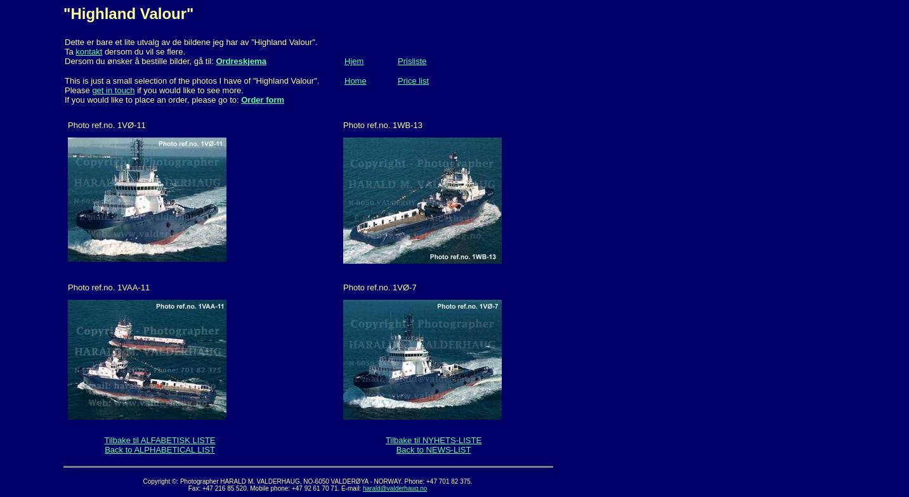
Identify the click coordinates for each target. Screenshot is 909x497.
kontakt (88, 51)
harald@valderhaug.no (395, 488)
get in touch (113, 90)
